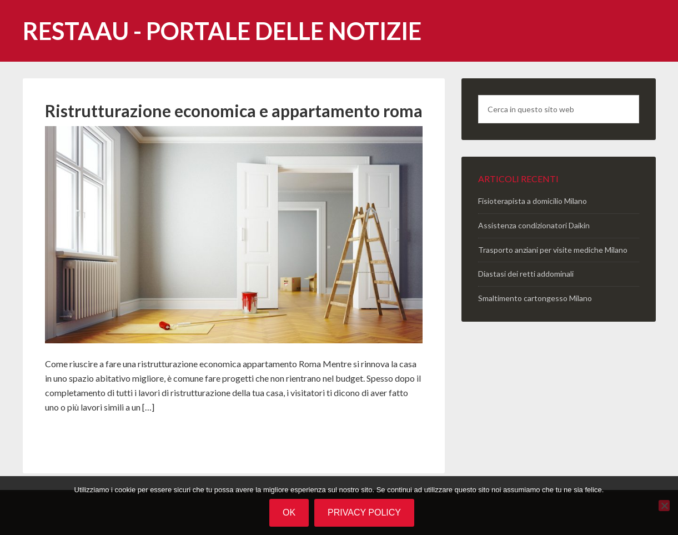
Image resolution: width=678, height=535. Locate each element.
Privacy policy (364, 512)
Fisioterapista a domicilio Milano (532, 201)
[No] (664, 505)
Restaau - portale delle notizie (222, 31)
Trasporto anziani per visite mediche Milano (552, 249)
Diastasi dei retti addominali (526, 273)
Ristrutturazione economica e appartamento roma (234, 111)
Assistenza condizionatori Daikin (534, 225)
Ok (289, 512)
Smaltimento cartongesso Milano (535, 298)
